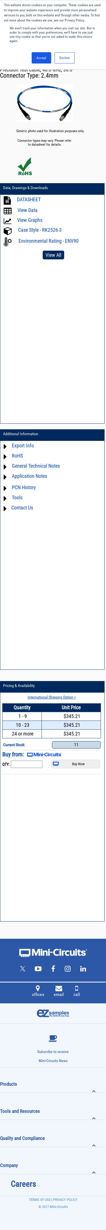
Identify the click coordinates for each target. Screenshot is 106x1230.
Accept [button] (41, 58)
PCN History (24, 487)
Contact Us (22, 508)
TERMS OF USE (40, 1200)
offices (38, 991)
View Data (28, 210)
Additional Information (20, 434)
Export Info (23, 445)
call (76, 991)
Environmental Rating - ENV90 (49, 241)
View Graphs (29, 220)
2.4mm (50, 75)
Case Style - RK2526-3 (40, 230)
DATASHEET (29, 199)
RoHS (17, 456)
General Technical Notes (36, 466)
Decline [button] (64, 58)
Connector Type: (20, 75)
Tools (17, 497)
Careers (23, 1184)
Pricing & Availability (19, 685)
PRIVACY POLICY (64, 1200)
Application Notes (29, 476)
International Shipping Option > (52, 697)
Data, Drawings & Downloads (25, 187)
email (59, 991)
